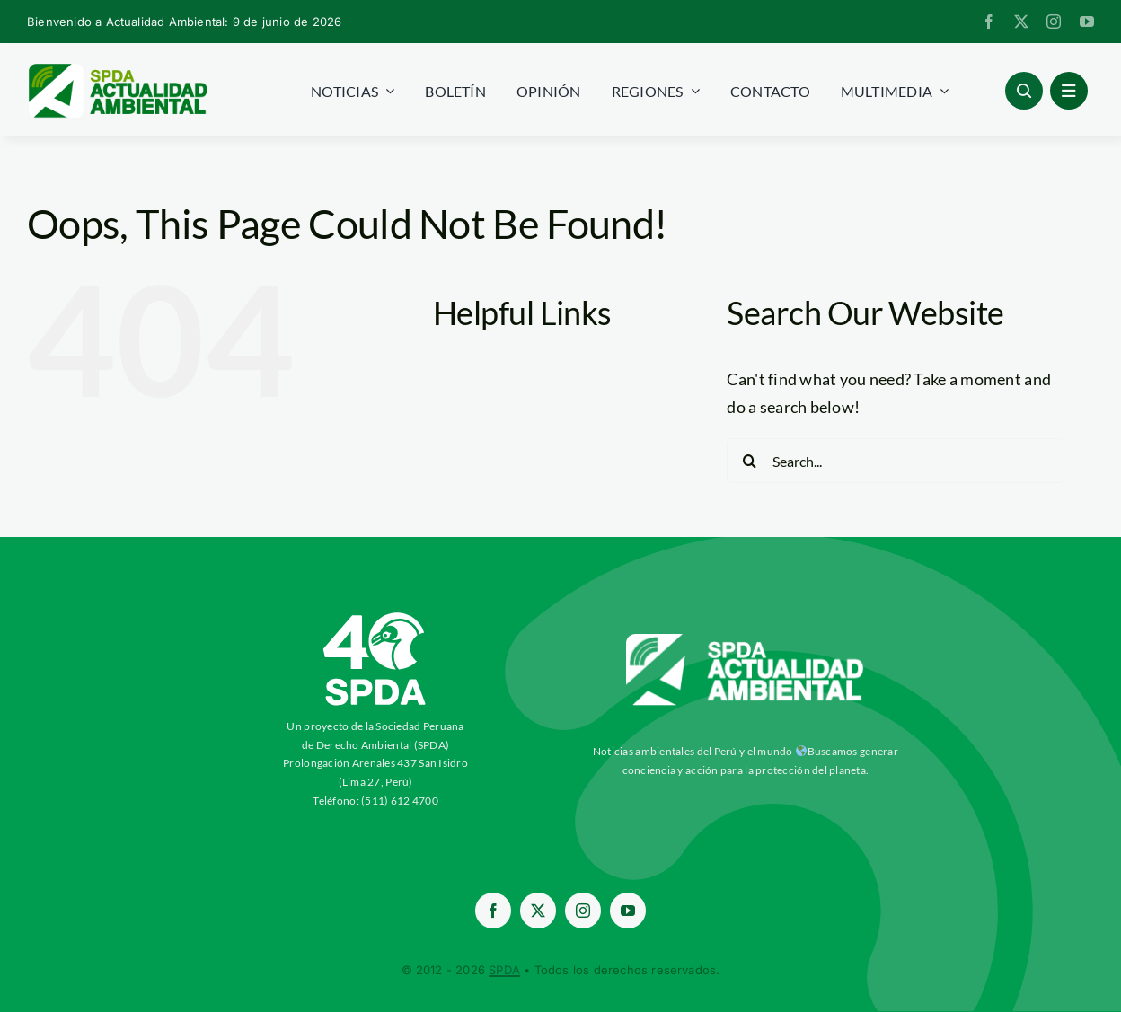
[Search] (749, 460)
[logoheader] (117, 70)
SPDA (504, 970)
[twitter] (1021, 21)
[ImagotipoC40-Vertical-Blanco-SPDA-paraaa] (375, 617)
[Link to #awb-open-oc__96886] (1024, 91)
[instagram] (1053, 21)
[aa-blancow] (745, 640)
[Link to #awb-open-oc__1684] (1069, 91)
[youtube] (1087, 21)
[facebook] (989, 21)
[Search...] (895, 460)
